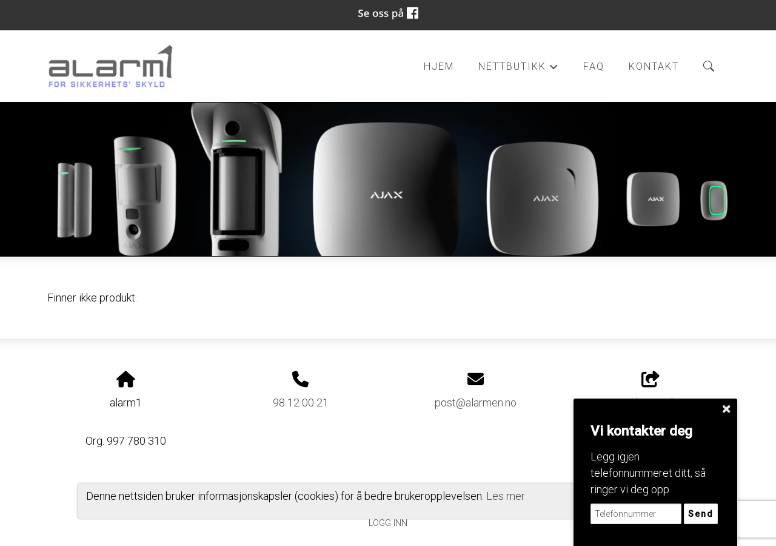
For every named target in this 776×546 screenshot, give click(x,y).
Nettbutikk (518, 70)
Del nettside (650, 390)
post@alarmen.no (476, 402)
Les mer (505, 496)
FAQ (593, 66)
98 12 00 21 (301, 402)
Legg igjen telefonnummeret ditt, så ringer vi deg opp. (648, 473)
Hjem (439, 66)
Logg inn (388, 523)
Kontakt (654, 66)
